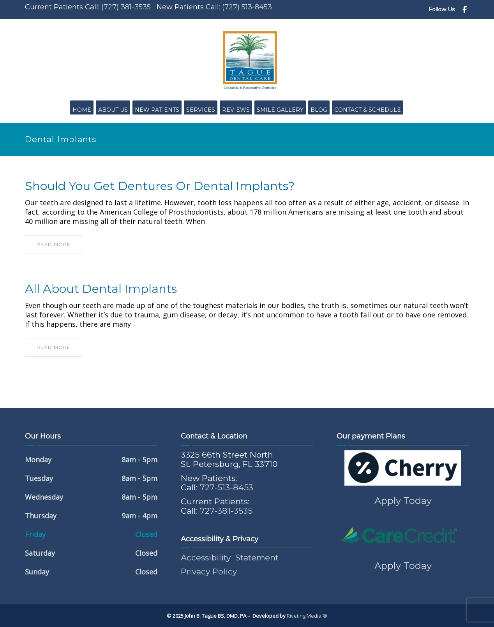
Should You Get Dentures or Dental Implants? (160, 186)
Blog (319, 109)
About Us (113, 109)
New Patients (157, 109)
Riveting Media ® (307, 615)
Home (81, 109)
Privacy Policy (209, 571)
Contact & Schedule (367, 109)
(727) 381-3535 (126, 7)
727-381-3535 (226, 511)
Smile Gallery (280, 109)
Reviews (236, 109)
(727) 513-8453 (247, 7)
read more (54, 244)
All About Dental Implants (101, 289)
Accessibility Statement (230, 557)
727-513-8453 (226, 487)
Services (200, 109)
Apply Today (403, 500)
